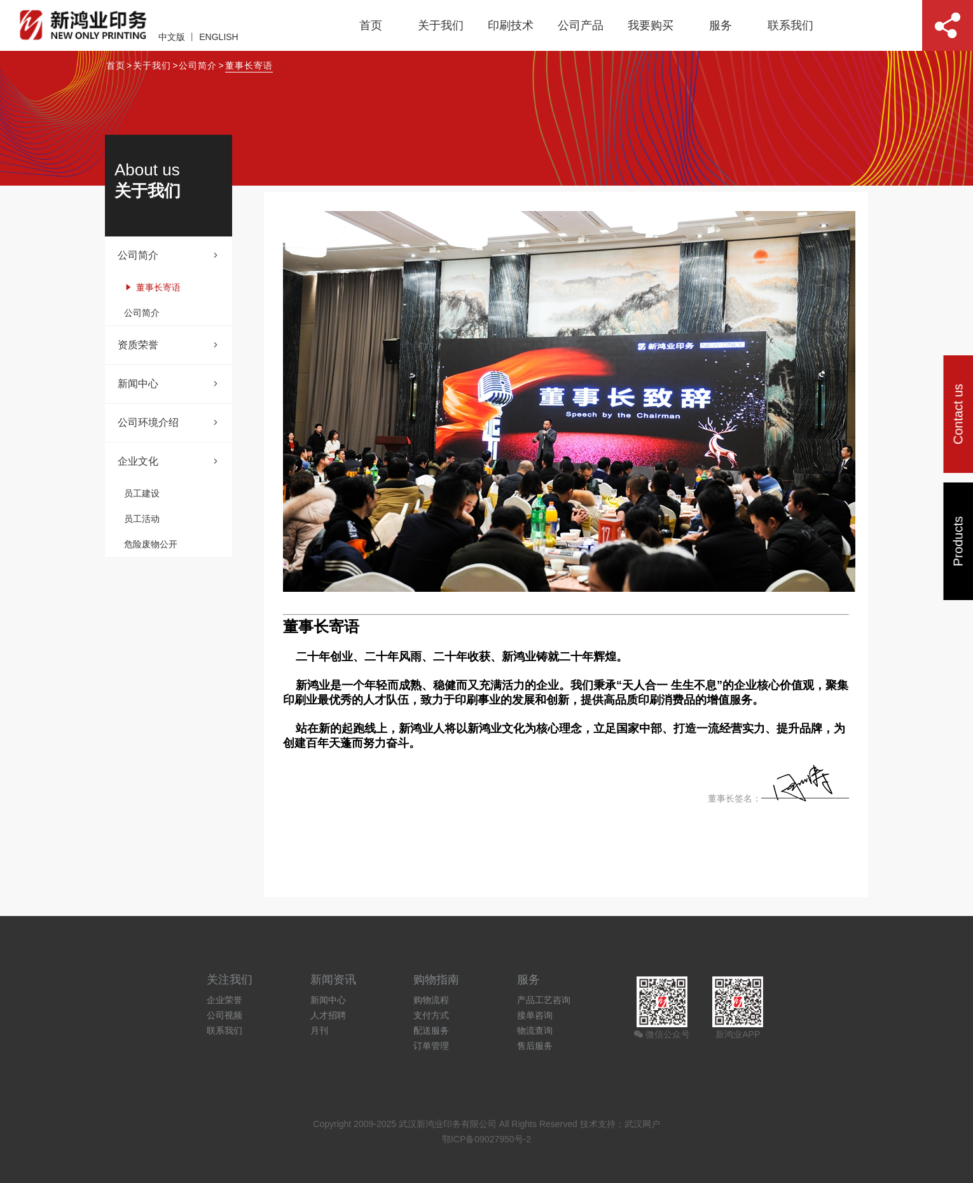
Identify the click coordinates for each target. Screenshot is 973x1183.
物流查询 (535, 1030)
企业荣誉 (224, 1000)
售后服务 (535, 1046)
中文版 (171, 37)
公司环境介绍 (168, 423)
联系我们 (790, 25)
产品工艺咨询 (543, 1000)
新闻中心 (168, 384)
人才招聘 (328, 1015)
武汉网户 (642, 1124)
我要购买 (650, 25)
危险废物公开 (150, 544)
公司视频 (224, 1015)
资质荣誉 (168, 345)
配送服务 (431, 1030)
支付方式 (431, 1015)
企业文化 (168, 461)
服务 (720, 25)
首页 (370, 25)
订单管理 (431, 1046)
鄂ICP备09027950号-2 (486, 1139)
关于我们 (441, 25)
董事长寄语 (249, 65)
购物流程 (431, 1000)
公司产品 (581, 25)
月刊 (319, 1030)
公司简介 (198, 65)
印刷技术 (511, 25)
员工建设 (142, 493)
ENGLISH (218, 37)
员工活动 (142, 519)
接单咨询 (535, 1015)
